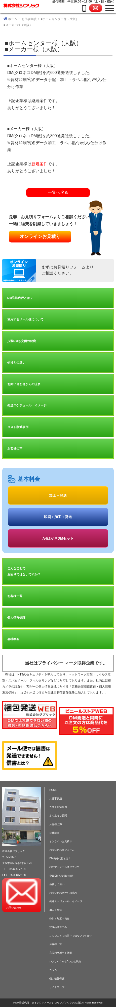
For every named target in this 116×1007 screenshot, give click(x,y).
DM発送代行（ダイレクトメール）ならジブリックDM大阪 (48, 1002)
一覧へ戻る (58, 192)
